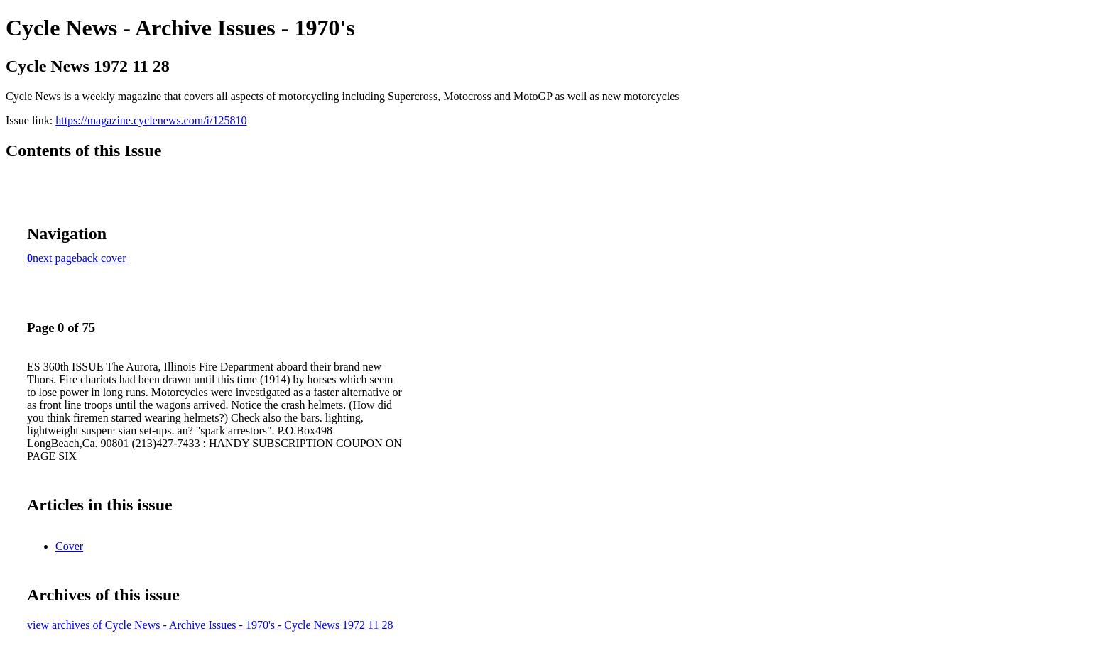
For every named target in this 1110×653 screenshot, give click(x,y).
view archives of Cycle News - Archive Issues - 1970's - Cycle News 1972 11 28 (210, 625)
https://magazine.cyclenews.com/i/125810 (150, 120)
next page (55, 258)
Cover (69, 546)
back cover (101, 258)
